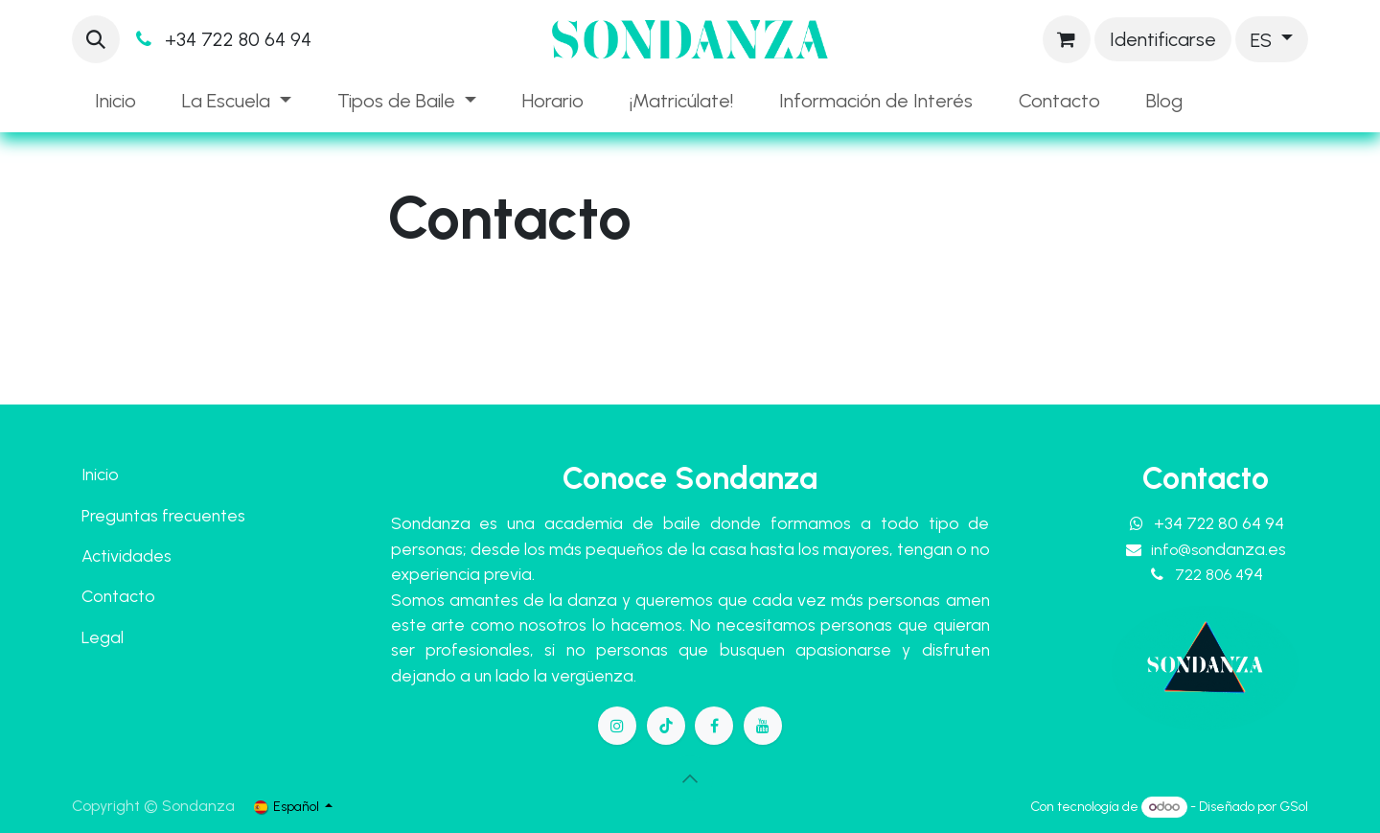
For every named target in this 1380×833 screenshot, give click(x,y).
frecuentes (203, 515)
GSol (1293, 806)
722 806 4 (1219, 575)
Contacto (118, 596)
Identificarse (1163, 39)
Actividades (126, 555)
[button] (96, 39)
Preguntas (119, 515)
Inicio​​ (100, 474)
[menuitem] (115, 101)
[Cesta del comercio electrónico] (1067, 39)
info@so (1218, 550)
